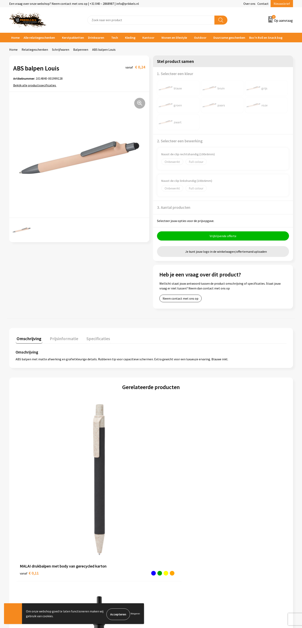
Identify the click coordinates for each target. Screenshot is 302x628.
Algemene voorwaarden (242, 523)
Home (15, 38)
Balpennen (80, 50)
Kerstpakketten (73, 38)
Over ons (249, 4)
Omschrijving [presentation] (28, 338)
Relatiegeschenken (35, 50)
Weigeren (135, 614)
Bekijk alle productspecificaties (36, 85)
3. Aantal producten (173, 207)
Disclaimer (233, 541)
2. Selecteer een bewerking (180, 140)
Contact (263, 4)
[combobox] (151, 20)
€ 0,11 (29, 479)
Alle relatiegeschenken (39, 38)
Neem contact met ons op (180, 300)
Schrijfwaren (60, 50)
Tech (114, 38)
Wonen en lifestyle (174, 38)
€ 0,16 (164, 473)
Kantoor (148, 38)
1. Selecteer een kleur (175, 73)
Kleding (130, 38)
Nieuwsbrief (282, 4)
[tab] (28, 339)
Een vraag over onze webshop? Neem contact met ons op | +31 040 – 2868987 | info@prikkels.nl (74, 4)
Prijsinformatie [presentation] (60, 338)
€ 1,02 (96, 479)
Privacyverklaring (238, 535)
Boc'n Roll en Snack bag (265, 38)
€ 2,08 (232, 473)
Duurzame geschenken (229, 38)
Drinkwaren (96, 38)
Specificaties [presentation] (92, 338)
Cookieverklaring (238, 529)
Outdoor (200, 38)
